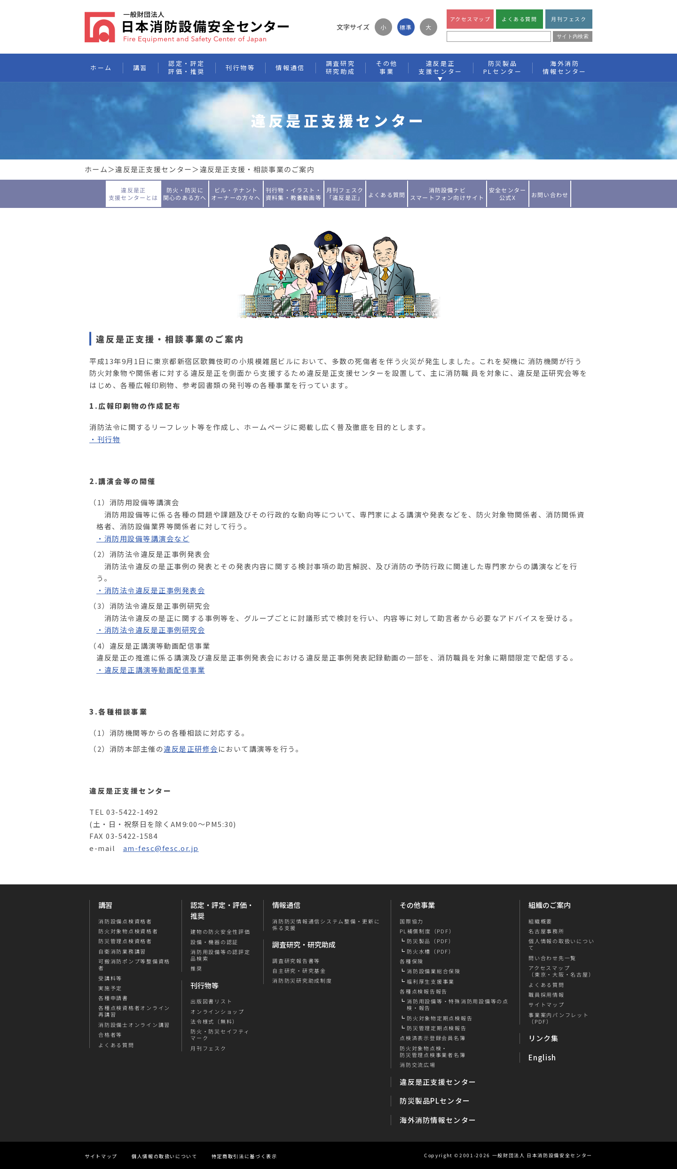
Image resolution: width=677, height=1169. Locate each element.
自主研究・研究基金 (299, 970)
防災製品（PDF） (431, 941)
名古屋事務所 (546, 931)
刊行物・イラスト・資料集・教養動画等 (294, 193)
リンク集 (543, 1038)
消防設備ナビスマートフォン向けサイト (447, 193)
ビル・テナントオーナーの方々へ (236, 193)
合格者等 (110, 1034)
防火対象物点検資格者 (128, 931)
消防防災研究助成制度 (302, 980)
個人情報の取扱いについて (561, 944)
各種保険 (412, 961)
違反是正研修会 (191, 749)
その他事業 (417, 905)
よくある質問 (519, 19)
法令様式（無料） (214, 1021)
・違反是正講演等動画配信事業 (150, 670)
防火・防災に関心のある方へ (184, 193)
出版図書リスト (211, 1001)
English (542, 1057)
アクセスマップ (470, 19)
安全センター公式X (507, 193)
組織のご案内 (549, 905)
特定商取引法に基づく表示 (244, 1156)
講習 (105, 905)
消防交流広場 (418, 1064)
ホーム (96, 169)
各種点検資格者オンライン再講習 (134, 1011)
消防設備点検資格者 (125, 921)
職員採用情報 (546, 994)
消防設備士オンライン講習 (134, 1024)
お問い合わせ (549, 194)
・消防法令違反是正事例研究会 (150, 630)
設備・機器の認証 (214, 941)
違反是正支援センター (153, 169)
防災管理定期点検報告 (437, 1028)
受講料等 (110, 978)
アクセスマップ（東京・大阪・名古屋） (561, 971)
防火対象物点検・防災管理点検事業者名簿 (432, 1051)
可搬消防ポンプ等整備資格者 (134, 964)
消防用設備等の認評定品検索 (220, 955)
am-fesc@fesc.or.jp (161, 848)
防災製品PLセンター (435, 1100)
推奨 (196, 968)
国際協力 (412, 921)
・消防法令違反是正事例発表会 (150, 590)
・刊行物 (104, 439)
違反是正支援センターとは (133, 193)
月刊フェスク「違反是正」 (344, 193)
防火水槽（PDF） (431, 951)
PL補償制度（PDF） (427, 931)
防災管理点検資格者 (125, 941)
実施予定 (110, 988)
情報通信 (286, 905)
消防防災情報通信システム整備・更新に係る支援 (326, 924)
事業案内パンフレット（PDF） (558, 1018)
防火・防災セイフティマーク (220, 1035)
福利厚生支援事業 (431, 981)
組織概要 (540, 921)
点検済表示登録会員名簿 (432, 1037)
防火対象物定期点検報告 (439, 1018)
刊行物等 (204, 985)
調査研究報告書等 (296, 960)
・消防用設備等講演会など (142, 538)
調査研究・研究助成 (304, 944)
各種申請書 (113, 997)
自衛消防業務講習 (122, 951)
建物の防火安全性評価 (220, 931)
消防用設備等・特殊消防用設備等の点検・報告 (458, 1004)
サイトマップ (546, 1004)
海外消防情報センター (565, 67)
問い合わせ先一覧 (552, 957)
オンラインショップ (217, 1011)
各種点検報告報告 (424, 991)
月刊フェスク (568, 19)
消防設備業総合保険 (434, 971)
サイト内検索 (573, 36)
